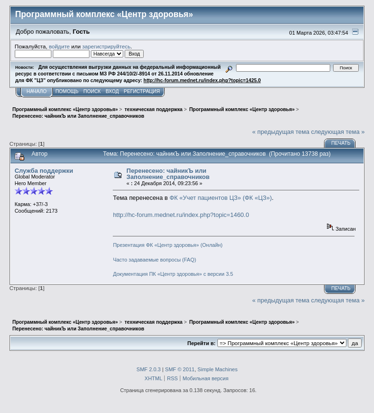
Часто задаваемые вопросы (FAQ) (154, 260)
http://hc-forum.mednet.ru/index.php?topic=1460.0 (181, 214)
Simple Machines (217, 369)
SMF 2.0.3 (149, 369)
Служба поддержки (44, 170)
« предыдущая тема (280, 131)
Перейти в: (201, 343)
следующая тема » (338, 131)
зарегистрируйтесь (106, 46)
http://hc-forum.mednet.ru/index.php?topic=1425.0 (202, 80)
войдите (59, 46)
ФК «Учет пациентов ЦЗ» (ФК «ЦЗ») (220, 197)
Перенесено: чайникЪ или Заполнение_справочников (168, 174)
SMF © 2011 (180, 369)
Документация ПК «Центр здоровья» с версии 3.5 (173, 274)
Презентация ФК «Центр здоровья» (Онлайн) (167, 245)
